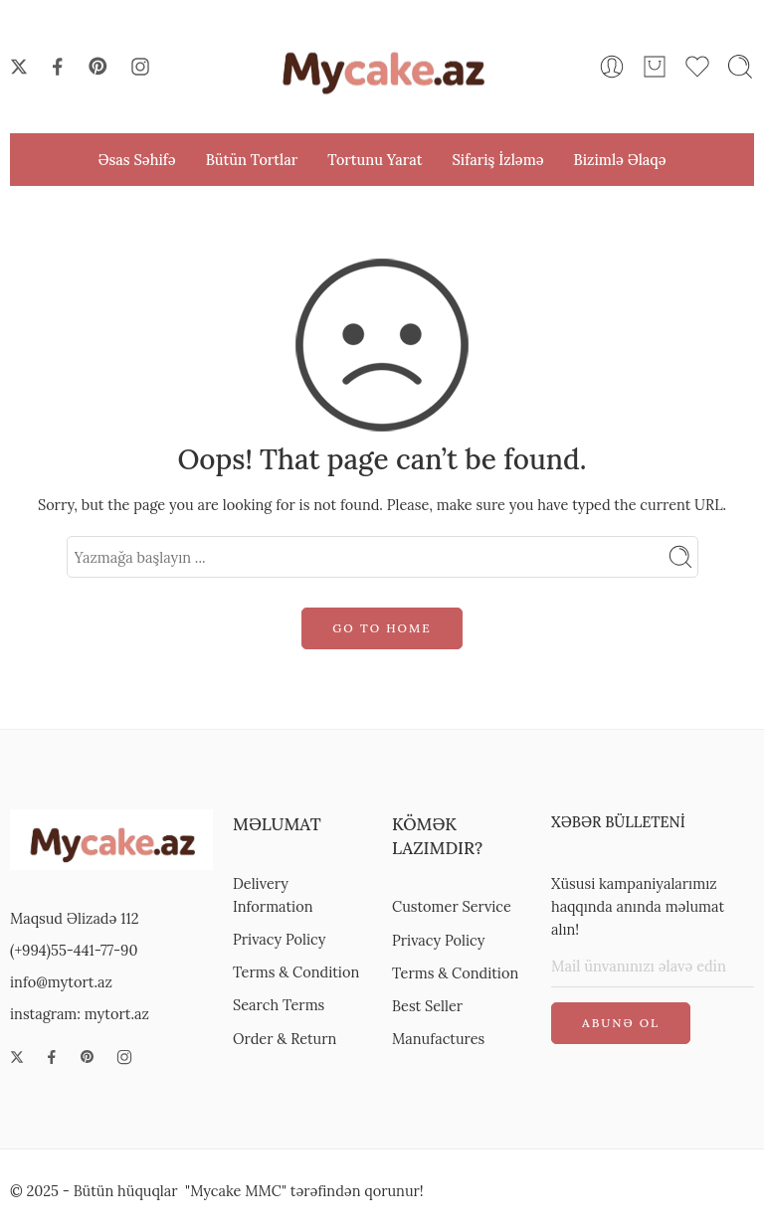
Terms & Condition (296, 972)
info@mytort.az (61, 981)
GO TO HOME (381, 627)
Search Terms (278, 1004)
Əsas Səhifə (136, 159)
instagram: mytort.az (79, 1013)
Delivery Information (272, 895)
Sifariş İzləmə (497, 159)
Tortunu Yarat (374, 159)
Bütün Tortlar (252, 159)
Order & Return (284, 1038)
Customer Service (451, 906)
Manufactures (438, 1038)
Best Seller (427, 1005)
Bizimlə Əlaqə (620, 159)
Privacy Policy (279, 939)
